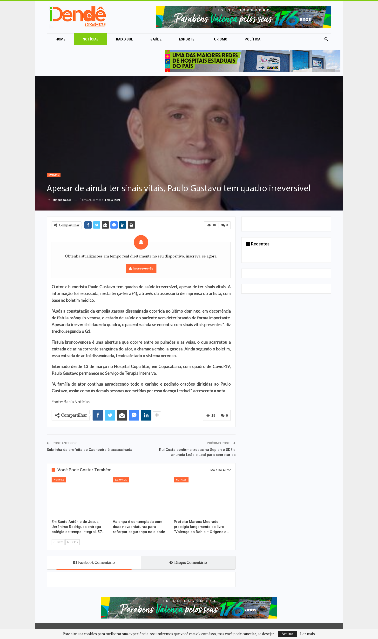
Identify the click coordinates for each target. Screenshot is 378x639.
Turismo (219, 39)
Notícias (91, 39)
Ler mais (307, 634)
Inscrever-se (143, 268)
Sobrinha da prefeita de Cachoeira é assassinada (89, 450)
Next (72, 542)
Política (252, 39)
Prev (58, 542)
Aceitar (287, 634)
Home (60, 39)
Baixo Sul (124, 39)
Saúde (156, 39)
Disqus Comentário (188, 562)
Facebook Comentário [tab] (94, 562)
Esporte (186, 39)
